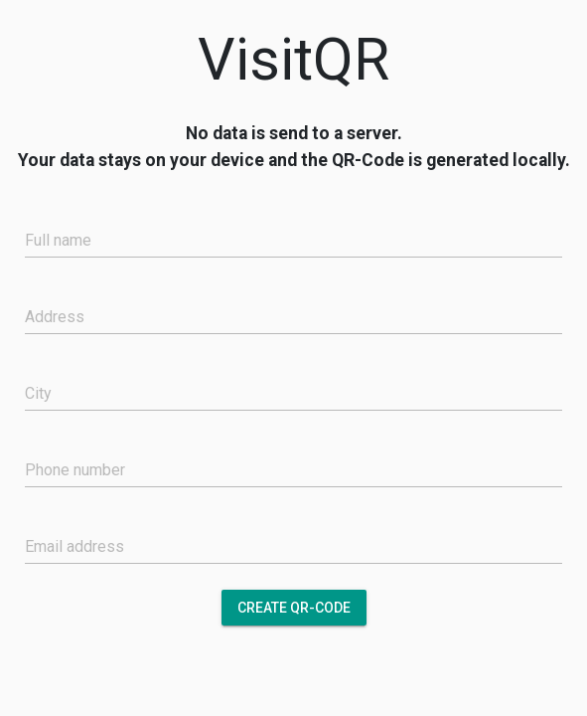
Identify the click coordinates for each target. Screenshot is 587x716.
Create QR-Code (294, 608)
